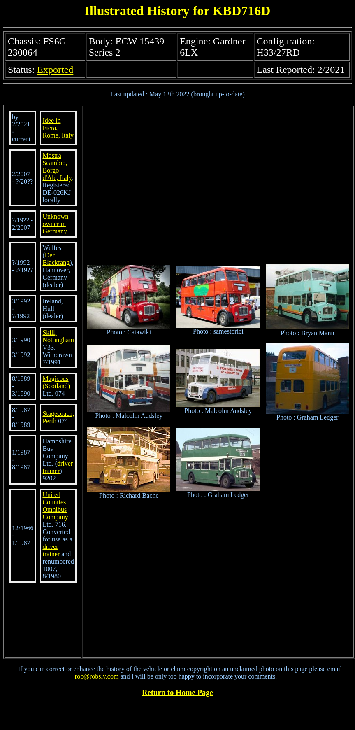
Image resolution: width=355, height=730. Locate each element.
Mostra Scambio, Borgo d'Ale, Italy (56, 166)
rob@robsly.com (97, 676)
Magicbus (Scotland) (56, 382)
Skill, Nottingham (58, 336)
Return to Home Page (177, 692)
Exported (55, 69)
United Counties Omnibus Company (55, 505)
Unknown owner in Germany (55, 224)
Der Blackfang (56, 259)
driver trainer (57, 467)
